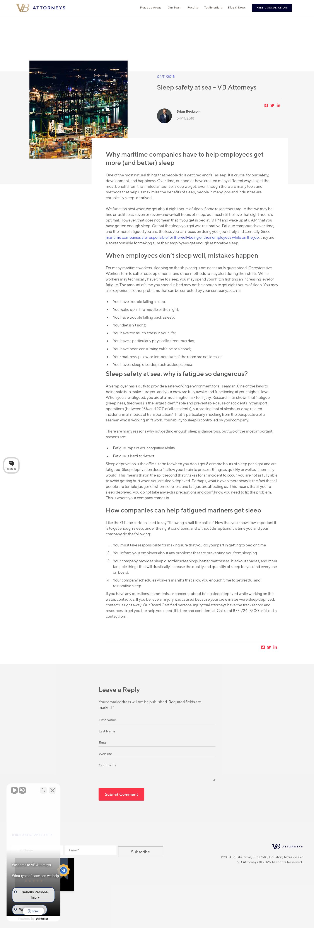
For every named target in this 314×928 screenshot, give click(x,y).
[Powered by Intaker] (54, 919)
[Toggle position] (68, 788)
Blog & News (237, 7)
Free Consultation (272, 7)
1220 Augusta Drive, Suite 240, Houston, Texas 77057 (262, 857)
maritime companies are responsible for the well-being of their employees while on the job (182, 237)
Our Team (174, 7)
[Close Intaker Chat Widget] (77, 788)
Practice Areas (150, 7)
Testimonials (213, 7)
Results (193, 7)
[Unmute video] (14, 788)
